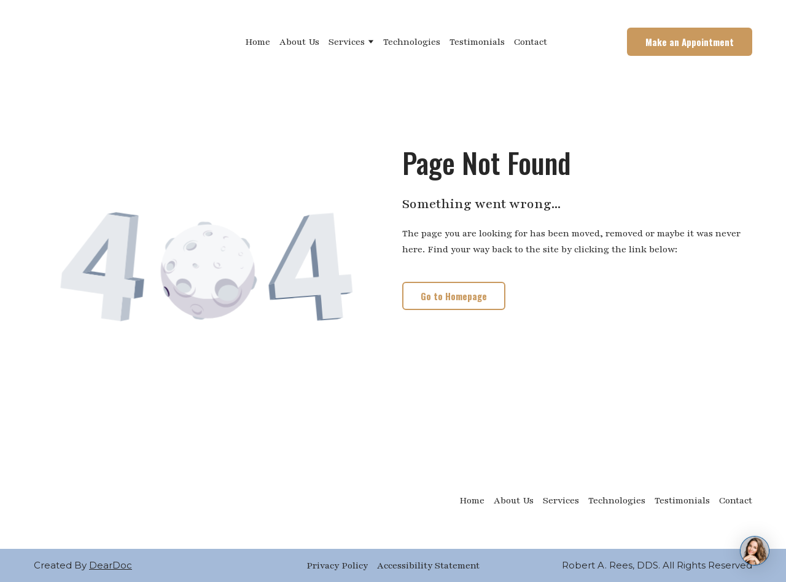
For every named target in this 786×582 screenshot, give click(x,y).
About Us (299, 42)
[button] (689, 42)
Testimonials (477, 42)
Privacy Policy (337, 565)
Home (257, 42)
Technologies (411, 42)
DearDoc (110, 565)
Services (347, 42)
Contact (530, 42)
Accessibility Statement (428, 565)
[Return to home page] (94, 42)
